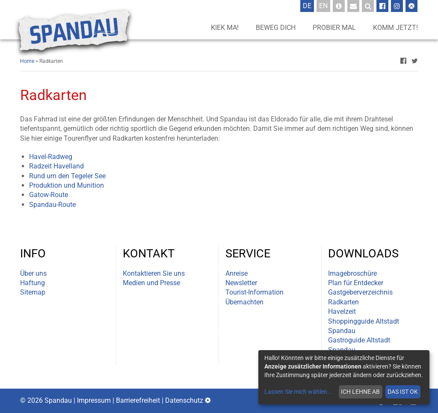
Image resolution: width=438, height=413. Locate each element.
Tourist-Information (254, 292)
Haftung (32, 283)
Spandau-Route (52, 205)
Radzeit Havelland (56, 166)
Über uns (33, 273)
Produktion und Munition (66, 185)
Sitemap (32, 292)
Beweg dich (276, 28)
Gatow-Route (48, 195)
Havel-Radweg (50, 157)
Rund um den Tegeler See (67, 176)
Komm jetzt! (395, 28)
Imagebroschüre (352, 273)
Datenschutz (184, 400)
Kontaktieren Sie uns (154, 273)
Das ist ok (403, 391)
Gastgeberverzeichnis (360, 292)
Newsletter (241, 283)
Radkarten (343, 302)
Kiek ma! (225, 28)
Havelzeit (342, 311)
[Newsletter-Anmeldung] (353, 6)
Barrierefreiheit (138, 400)
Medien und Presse (151, 283)
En (324, 5)
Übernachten (244, 302)
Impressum (94, 400)
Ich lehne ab (360, 391)
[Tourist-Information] (339, 6)
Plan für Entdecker (355, 283)
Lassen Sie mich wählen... (298, 391)
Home (27, 61)
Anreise (236, 273)
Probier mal (334, 28)
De (308, 5)
